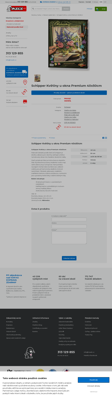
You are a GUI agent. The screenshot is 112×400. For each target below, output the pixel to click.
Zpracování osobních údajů (15, 338)
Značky (8, 33)
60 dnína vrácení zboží (12, 92)
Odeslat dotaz (69, 258)
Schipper (67, 107)
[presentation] (69, 249)
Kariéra (35, 331)
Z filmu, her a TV (11, 36)
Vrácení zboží (11, 331)
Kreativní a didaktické (15, 21)
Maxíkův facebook (90, 355)
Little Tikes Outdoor (66, 328)
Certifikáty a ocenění (39, 328)
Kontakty (9, 322)
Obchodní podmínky (13, 335)
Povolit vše (94, 380)
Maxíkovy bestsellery (66, 325)
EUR (105, 2)
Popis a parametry (39, 138)
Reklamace (10, 328)
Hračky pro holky (70, 117)
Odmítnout (93, 391)
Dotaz (52, 138)
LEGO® (61, 331)
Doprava (9, 325)
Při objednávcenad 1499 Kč (16, 71)
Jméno (54, 223)
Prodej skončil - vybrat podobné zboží (69, 93)
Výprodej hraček (64, 338)
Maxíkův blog (37, 325)
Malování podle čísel (15, 27)
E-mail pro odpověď (59, 216)
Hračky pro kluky (70, 110)
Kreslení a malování (13, 24)
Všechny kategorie (13, 18)
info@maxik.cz (11, 60)
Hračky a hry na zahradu (67, 341)
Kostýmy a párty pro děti (67, 344)
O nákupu (95, 2)
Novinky (61, 335)
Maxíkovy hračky (36, 15)
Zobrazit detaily (93, 386)
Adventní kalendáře (66, 322)
